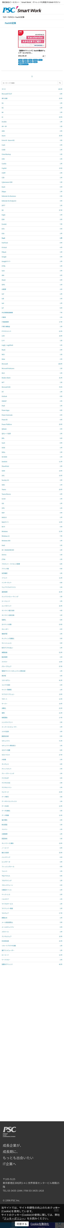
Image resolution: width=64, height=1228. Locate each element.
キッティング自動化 (8, 639)
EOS (3, 229)
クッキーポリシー (14, 1218)
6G (2, 108)
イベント (4, 578)
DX (2, 210)
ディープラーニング (8, 774)
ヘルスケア (5, 899)
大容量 (4, 760)
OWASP (4, 401)
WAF (3, 513)
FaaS (30, 60)
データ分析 (5, 806)
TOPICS (11, 17)
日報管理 (4, 834)
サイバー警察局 (6, 690)
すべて (4, 89)
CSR (3, 178)
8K (2, 113)
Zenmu (4, 555)
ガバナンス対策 (6, 625)
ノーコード (5, 848)
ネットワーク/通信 (7, 843)
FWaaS (4, 252)
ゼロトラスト (6, 755)
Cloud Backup (6, 154)
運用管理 (4, 592)
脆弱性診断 (5, 736)
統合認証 (4, 825)
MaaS (20, 62)
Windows (5, 531)
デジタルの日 (6, 783)
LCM (3, 336)
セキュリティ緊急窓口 (9, 746)
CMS (3, 159)
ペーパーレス (6, 895)
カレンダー (5, 629)
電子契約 (4, 820)
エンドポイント (6, 606)
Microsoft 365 (6, 387)
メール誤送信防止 (7, 923)
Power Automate (7, 415)
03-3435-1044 (15, 1190)
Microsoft (5, 364)
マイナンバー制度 (7, 909)
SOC (3, 476)
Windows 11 (5, 536)
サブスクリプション (8, 694)
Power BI (4, 420)
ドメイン (4, 829)
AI (2, 117)
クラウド (4, 662)
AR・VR (4, 126)
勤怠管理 (4, 657)
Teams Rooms (6, 494)
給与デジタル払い (7, 648)
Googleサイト (6, 262)
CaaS (20, 60)
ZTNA (3, 559)
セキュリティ (6, 741)
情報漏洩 (4, 718)
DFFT (3, 206)
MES (3, 355)
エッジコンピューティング (10, 597)
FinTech (4, 247)
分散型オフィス (6, 890)
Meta (3, 359)
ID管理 (4, 289)
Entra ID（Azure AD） (8, 140)
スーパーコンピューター (9, 727)
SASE (3, 448)
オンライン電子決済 (8, 611)
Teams (4, 490)
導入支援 (4, 99)
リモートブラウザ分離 (9, 946)
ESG (3, 234)
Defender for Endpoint (9, 201)
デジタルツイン (6, 788)
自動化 (4, 708)
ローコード (5, 955)
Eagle (3, 215)
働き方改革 (5, 853)
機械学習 (4, 634)
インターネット (6, 583)
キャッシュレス (6, 643)
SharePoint (5, 466)
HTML (3, 266)
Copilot (4, 168)
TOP (4, 17)
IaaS (40, 60)
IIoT (3, 294)
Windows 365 (6, 541)
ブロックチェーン (7, 885)
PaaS (25, 62)
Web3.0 (4, 518)
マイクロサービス (7, 904)
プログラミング (6, 881)
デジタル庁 (5, 778)
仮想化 (4, 620)
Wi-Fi (3, 527)
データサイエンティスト (9, 802)
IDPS (3, 285)
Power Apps (5, 410)
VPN (3, 508)
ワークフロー (6, 960)
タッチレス (5, 764)
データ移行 (5, 797)
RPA (3, 438)
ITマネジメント (6, 331)
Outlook (4, 396)
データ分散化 (6, 811)
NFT (3, 383)
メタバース (5, 932)
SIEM (3, 471)
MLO (3, 373)
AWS (3, 131)
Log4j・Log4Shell (7, 345)
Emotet (4, 224)
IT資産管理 (5, 322)
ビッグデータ (6, 862)
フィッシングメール (8, 867)
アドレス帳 (5, 569)
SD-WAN (4, 457)
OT (3, 392)
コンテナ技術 (6, 685)
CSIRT (3, 173)
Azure (3, 136)
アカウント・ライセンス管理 (11, 564)
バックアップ (6, 857)
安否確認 (4, 573)
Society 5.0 (5, 480)
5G (2, 103)
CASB (3, 150)
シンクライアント (7, 722)
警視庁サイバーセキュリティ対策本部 (13, 671)
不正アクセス (6, 876)
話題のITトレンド (23, 64)
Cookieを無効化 (40, 1224)
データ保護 (5, 815)
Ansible (4, 122)
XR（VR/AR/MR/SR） (8, 550)
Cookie (4, 164)
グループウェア (6, 666)
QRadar (4, 429)
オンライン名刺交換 (8, 615)
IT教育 (4, 317)
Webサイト (5, 522)
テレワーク (5, 792)
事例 (3, 713)
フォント (4, 871)
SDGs (3, 452)
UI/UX (3, 499)
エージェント (6, 601)
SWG (3, 485)
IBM (3, 275)
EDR (3, 220)
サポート (4, 699)
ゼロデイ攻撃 (6, 750)
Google (4, 257)
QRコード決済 (6, 434)
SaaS (30, 62)
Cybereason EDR (7, 182)
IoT (3, 308)
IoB (3, 299)
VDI (3, 504)
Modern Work (6, 378)
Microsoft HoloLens (8, 369)
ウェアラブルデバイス (9, 587)
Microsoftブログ (7, 94)
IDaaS (35, 60)
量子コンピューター (8, 950)
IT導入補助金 (6, 327)
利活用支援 (5, 941)
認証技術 (4, 839)
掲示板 (4, 676)
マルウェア (5, 913)
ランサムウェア (6, 936)
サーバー (4, 704)
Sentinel (4, 462)
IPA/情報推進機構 (7, 313)
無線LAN (4, 918)
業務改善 (4, 652)
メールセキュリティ (8, 927)
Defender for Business (9, 196)
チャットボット (6, 769)
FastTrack (5, 243)
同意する (22, 1224)
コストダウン (6, 680)
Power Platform (7, 424)
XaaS (35, 62)
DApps (4, 192)
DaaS (25, 60)
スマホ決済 (5, 732)
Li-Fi (3, 341)
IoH (3, 303)
